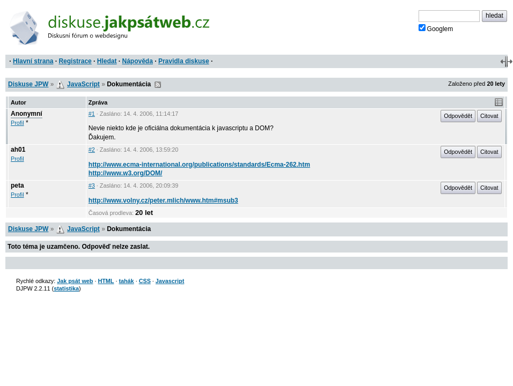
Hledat (107, 61)
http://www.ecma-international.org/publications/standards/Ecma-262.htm (199, 164)
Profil (17, 123)
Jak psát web (75, 281)
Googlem (436, 28)
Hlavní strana (33, 61)
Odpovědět (458, 116)
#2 (92, 149)
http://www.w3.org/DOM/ (126, 173)
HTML (106, 281)
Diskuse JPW (28, 84)
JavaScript (83, 84)
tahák (126, 281)
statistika (66, 288)
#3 (92, 185)
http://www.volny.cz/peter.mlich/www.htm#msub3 (163, 200)
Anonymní (26, 113)
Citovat (489, 116)
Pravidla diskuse (183, 61)
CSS (145, 281)
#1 (92, 113)
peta (17, 185)
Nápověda (137, 61)
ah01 (18, 149)
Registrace (74, 61)
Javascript (170, 281)
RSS (158, 84)
